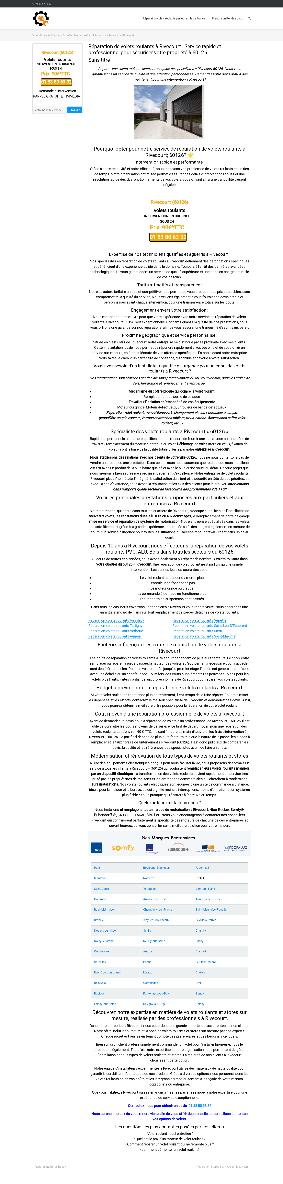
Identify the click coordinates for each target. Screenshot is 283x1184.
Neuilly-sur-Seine (153, 939)
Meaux (147, 969)
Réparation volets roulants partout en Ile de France (174, 18)
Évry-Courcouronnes (106, 969)
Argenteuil (202, 867)
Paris (97, 867)
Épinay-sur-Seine (104, 1000)
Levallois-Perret (206, 918)
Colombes (100, 898)
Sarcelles (100, 959)
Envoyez (75, 109)
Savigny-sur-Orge (154, 1000)
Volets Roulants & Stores (46, 35)
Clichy (200, 939)
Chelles (200, 969)
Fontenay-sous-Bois (155, 990)
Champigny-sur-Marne (157, 908)
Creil (199, 980)
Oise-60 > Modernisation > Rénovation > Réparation (92, 35)
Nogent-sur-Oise (104, 928)
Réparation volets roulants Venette (199, 620)
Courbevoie (101, 949)
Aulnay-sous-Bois (154, 898)
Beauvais (100, 980)
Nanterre (148, 877)
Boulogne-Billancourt (156, 867)
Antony (147, 949)
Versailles (149, 888)
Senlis (147, 928)
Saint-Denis (101, 888)
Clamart (201, 949)
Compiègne (150, 980)
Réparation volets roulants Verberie (115, 631)
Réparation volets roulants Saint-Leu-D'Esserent (210, 626)
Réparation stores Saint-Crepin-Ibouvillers (223, 1163)
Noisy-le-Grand (103, 939)
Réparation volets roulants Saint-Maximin (204, 636)
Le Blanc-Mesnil (206, 959)
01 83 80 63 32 (43, 3)
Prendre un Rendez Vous (227, 18)
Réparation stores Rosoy (50, 1163)
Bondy (200, 990)
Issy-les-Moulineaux (155, 918)
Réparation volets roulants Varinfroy (116, 620)
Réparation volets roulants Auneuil (115, 636)
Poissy (200, 1000)
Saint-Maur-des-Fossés (210, 908)
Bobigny (99, 990)
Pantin (147, 959)
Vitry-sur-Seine (205, 888)
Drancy (98, 918)
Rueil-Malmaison (104, 908)
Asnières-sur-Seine (208, 898)
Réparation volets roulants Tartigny (115, 626)
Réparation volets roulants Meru (197, 631)
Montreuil (100, 877)
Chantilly (201, 928)
